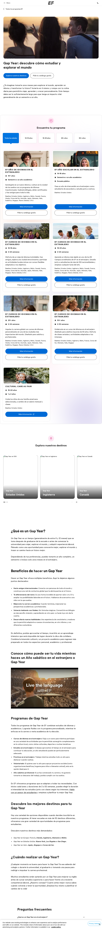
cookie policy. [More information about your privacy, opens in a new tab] (56, 927)
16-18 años (28, 138)
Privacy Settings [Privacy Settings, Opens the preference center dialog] (94, 923)
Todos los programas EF (14, 9)
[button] (7, 3)
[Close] (99, 924)
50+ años (82, 138)
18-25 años (46, 138)
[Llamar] (98, 3)
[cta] (16, 75)
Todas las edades (11, 138)
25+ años (64, 138)
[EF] (51, 3)
